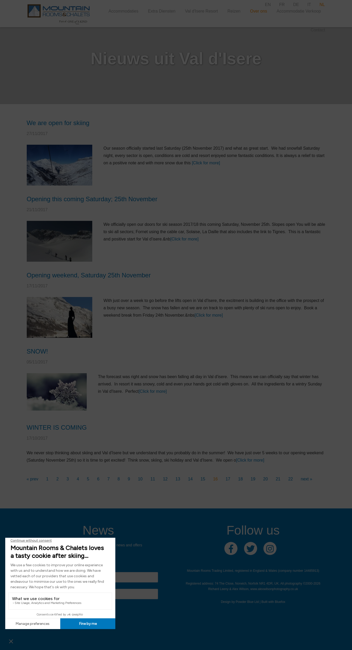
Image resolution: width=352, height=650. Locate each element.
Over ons (258, 11)
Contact (318, 30)
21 (278, 479)
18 (240, 479)
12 (165, 479)
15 (203, 479)
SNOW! (37, 351)
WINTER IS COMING (57, 427)
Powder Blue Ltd (247, 602)
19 (253, 479)
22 (290, 479)
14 (190, 479)
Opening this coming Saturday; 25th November (92, 199)
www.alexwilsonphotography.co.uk (274, 589)
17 (228, 479)
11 (152, 479)
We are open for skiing (58, 122)
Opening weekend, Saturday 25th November (89, 275)
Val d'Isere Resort (201, 11)
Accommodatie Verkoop (299, 11)
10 (140, 479)
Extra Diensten (161, 11)
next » (306, 479)
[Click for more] (206, 163)
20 (265, 479)
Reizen (234, 11)
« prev (32, 479)
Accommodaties (123, 11)
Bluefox (280, 602)
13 (178, 479)
